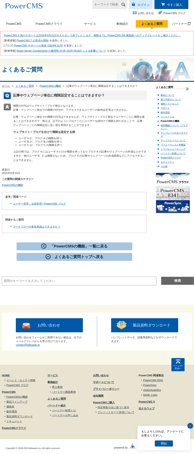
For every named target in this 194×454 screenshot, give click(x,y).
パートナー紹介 (56, 405)
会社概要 (98, 395)
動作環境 (165, 112)
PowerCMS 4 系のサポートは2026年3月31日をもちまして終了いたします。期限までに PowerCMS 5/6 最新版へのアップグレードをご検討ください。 (92, 35)
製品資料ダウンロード (151, 325)
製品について (167, 95)
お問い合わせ (146, 13)
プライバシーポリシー (106, 388)
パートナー (179, 23)
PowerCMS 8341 (153, 380)
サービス (90, 23)
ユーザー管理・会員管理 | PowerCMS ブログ (39, 203)
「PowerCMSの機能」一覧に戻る (78, 246)
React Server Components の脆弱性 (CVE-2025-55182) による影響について (61, 50)
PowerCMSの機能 (50, 85)
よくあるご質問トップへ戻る (78, 257)
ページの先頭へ (178, 367)
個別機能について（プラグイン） (174, 127)
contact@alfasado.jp (28, 344)
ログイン (143, 4)
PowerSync (150, 385)
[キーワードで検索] (107, 4)
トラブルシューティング (173, 149)
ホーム (6, 85)
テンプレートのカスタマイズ (174, 134)
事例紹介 (122, 23)
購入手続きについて (171, 99)
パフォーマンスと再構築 (173, 144)
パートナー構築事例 (64, 391)
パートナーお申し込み (65, 415)
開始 (164, 443)
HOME (6, 375)
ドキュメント (14, 421)
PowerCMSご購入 (104, 402)
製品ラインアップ (16, 401)
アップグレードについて (173, 140)
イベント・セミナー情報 (20, 380)
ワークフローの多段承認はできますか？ (36, 226)
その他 (164, 166)
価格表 (10, 406)
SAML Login (150, 394)
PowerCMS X (147, 401)
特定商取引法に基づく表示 (113, 407)
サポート (165, 108)
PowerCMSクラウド (49, 23)
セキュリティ (167, 162)
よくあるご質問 (151, 23)
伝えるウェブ (146, 408)
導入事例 (57, 387)
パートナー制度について (173, 153)
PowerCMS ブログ (174, 13)
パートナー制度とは (64, 410)
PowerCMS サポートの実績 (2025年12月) (38, 45)
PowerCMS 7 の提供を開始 (33, 40)
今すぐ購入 (174, 4)
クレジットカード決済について (116, 412)
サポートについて (103, 382)
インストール (167, 116)
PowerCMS (13, 23)
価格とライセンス (170, 103)
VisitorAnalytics (152, 390)
